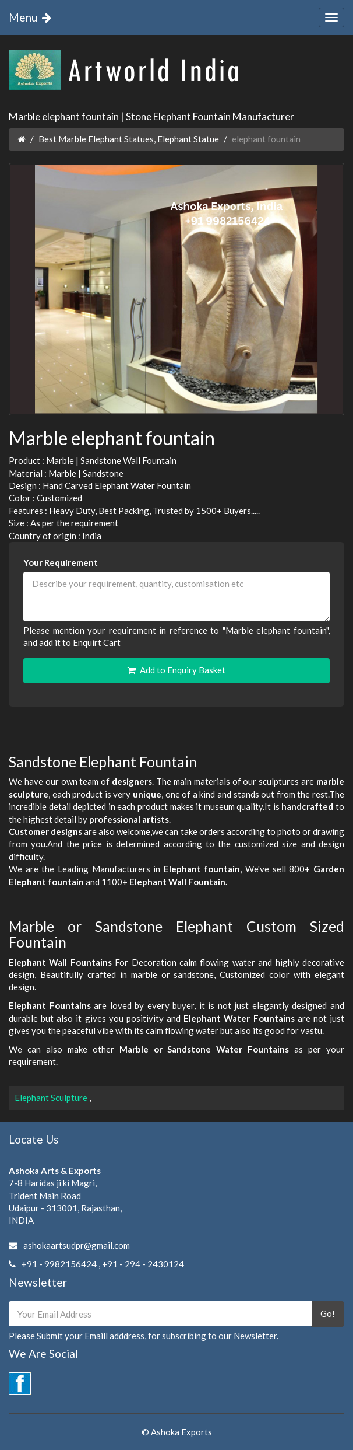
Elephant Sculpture (52, 1097)
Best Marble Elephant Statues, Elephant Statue (128, 139)
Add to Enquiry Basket (176, 670)
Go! (327, 1313)
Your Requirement (60, 562)
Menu (32, 17)
